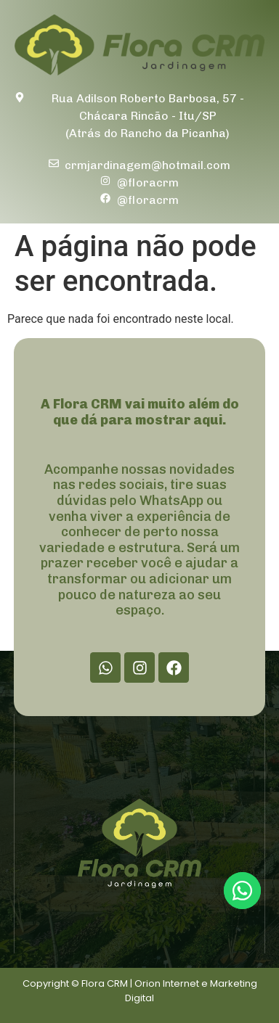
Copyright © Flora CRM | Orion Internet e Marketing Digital (140, 991)
